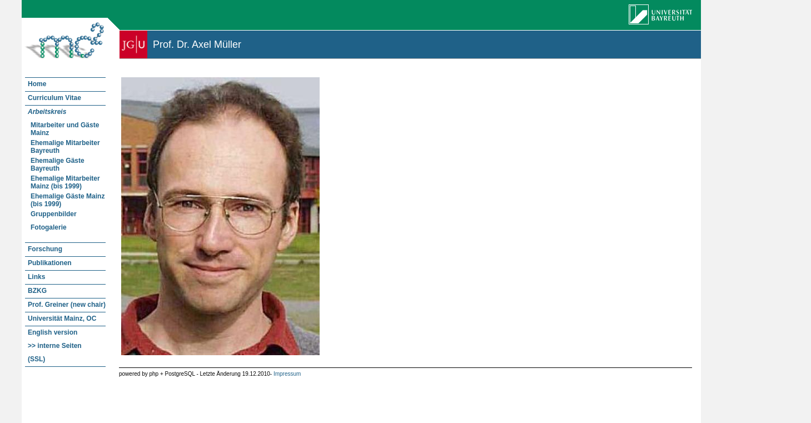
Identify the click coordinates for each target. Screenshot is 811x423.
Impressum (287, 374)
